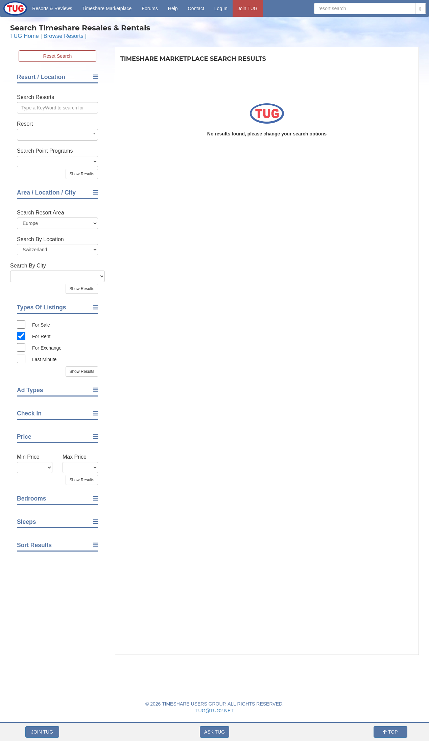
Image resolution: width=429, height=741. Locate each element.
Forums (150, 8)
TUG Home (24, 36)
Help (173, 8)
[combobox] (57, 134)
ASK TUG (214, 732)
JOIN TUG (42, 732)
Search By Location (40, 239)
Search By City (28, 266)
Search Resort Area (40, 212)
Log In (221, 8)
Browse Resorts (64, 36)
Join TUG (248, 8)
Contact (196, 8)
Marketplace (107, 8)
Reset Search (57, 56)
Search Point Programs (45, 151)
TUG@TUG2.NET (214, 710)
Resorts (52, 8)
